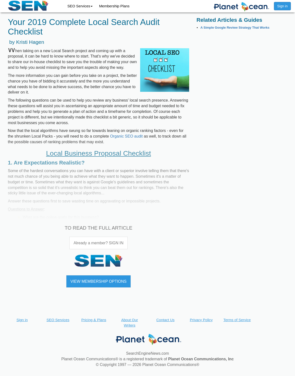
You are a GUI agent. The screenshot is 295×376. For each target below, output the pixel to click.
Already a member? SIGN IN (98, 243)
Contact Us (165, 320)
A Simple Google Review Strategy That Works (235, 27)
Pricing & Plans (93, 320)
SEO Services (80, 6)
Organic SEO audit (126, 136)
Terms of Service (237, 320)
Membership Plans (114, 6)
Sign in (282, 6)
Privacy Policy (201, 320)
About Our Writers (129, 322)
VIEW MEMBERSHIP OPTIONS (98, 281)
